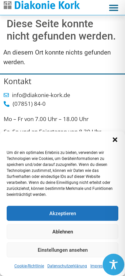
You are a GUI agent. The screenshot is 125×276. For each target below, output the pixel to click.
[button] (115, 139)
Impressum (100, 266)
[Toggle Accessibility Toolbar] (113, 264)
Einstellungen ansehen (63, 250)
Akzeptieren (62, 213)
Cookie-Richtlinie (29, 266)
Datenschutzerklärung (67, 266)
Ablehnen (62, 232)
